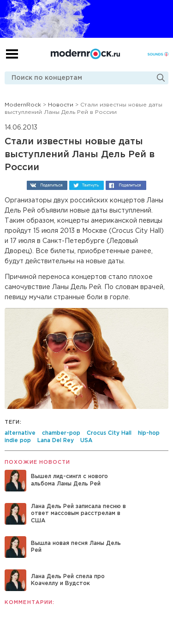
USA (86, 440)
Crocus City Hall (109, 433)
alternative (20, 433)
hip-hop (149, 433)
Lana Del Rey (55, 440)
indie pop (18, 440)
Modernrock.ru (85, 53)
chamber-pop (61, 433)
